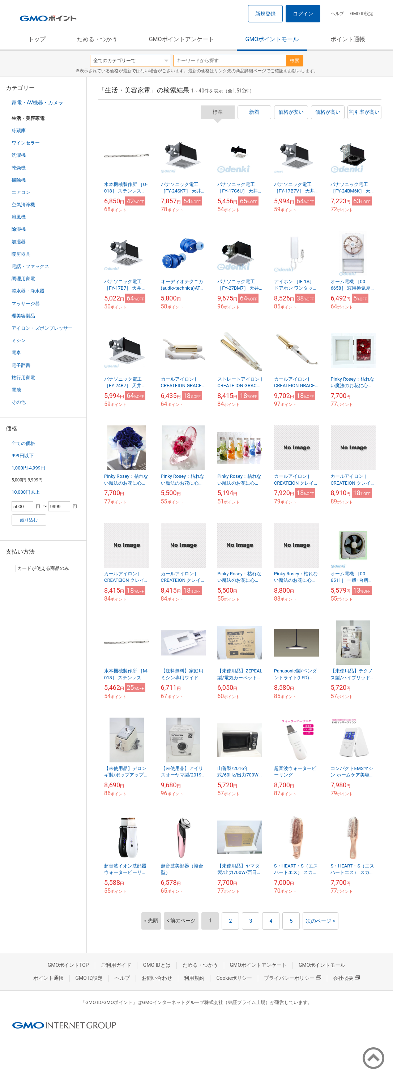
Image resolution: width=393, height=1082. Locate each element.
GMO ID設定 (361, 13)
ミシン (19, 340)
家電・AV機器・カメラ (37, 102)
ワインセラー (26, 143)
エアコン (21, 192)
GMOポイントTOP (68, 965)
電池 (16, 390)
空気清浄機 (23, 204)
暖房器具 (21, 254)
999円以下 (23, 455)
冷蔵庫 (19, 130)
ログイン (303, 14)
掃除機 (19, 180)
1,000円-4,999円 (28, 468)
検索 (294, 60)
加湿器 (19, 241)
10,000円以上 (26, 492)
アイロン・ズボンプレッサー (42, 328)
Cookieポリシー (234, 978)
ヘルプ (337, 13)
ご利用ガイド (116, 965)
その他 (19, 402)
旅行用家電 (23, 377)
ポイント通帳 (347, 39)
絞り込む (29, 520)
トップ (37, 39)
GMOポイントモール (272, 39)
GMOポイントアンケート (181, 39)
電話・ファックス (30, 266)
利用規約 (194, 978)
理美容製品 (23, 316)
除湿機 (19, 229)
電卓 (16, 352)
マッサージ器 (26, 303)
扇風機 (19, 217)
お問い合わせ (157, 978)
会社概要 (346, 978)
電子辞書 (21, 365)
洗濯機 (19, 155)
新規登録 (265, 14)
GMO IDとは (157, 965)
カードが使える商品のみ (39, 568)
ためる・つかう (97, 39)
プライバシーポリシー (292, 978)
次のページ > (320, 921)
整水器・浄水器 (28, 291)
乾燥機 (19, 167)
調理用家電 (23, 278)
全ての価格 (23, 443)
